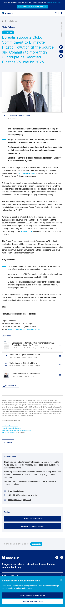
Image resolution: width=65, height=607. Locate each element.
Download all (10, 386)
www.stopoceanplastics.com (11, 428)
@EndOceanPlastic (8, 432)
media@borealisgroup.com (19, 499)
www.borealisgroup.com (10, 426)
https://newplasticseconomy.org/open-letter (16, 430)
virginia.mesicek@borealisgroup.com (24, 329)
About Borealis (32, 576)
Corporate (8, 32)
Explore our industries (32, 601)
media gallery (13, 484)
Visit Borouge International (32, 595)
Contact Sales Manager (32, 519)
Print (8, 442)
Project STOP (26, 231)
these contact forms (12, 468)
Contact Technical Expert (32, 526)
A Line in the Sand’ (27, 173)
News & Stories (9, 21)
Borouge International (54, 2)
